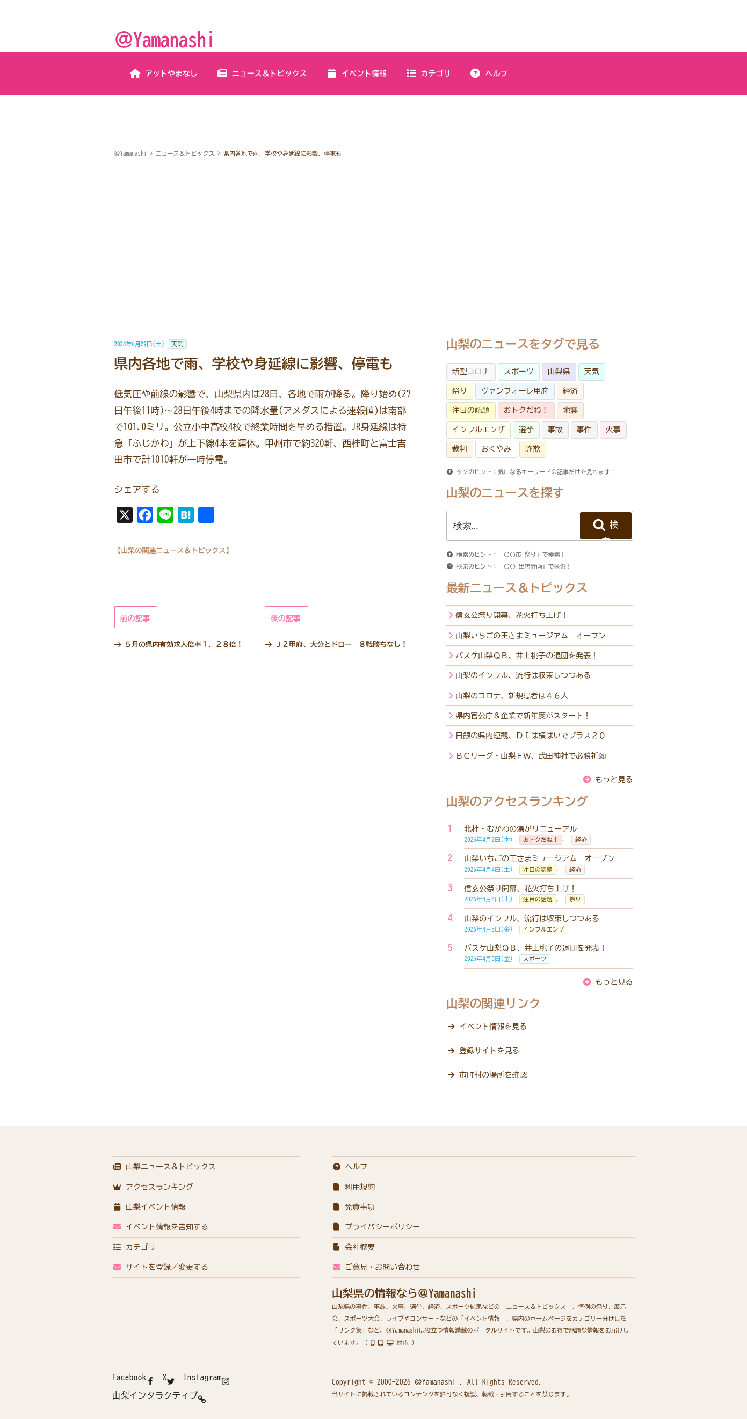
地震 (570, 410)
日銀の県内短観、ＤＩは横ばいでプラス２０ (530, 735)
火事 (613, 429)
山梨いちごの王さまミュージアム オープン (530, 635)
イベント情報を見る (493, 1026)
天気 (177, 344)
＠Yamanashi (164, 39)
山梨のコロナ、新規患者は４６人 (511, 696)
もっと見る (614, 779)
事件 (584, 429)
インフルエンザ (478, 429)
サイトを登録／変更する (161, 1267)
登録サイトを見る (489, 1050)
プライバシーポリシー (376, 1227)
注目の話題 (471, 410)
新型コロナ (471, 371)
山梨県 (559, 371)
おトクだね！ (526, 410)
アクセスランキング (153, 1187)
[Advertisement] (373, 249)
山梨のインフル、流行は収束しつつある (523, 675)
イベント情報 (356, 73)
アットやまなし (163, 73)
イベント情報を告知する (161, 1227)
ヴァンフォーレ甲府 (515, 391)
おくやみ (496, 449)
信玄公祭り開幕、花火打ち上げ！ (511, 615)
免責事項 (353, 1207)
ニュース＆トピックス (261, 73)
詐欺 (532, 449)
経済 (570, 391)
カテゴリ (428, 73)
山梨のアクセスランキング (517, 801)
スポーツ (519, 371)
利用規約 (353, 1187)
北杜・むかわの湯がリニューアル (520, 829)
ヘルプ (489, 73)
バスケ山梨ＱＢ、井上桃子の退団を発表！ (526, 655)
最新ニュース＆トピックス (517, 588)
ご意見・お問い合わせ (376, 1267)
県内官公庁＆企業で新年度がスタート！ (523, 715)
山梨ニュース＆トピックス (164, 1166)
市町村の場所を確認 (493, 1075)
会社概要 (353, 1247)
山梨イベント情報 (149, 1207)
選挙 (526, 429)
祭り (459, 391)
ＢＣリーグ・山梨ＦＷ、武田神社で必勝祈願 (530, 756)
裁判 (459, 449)
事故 (555, 429)
